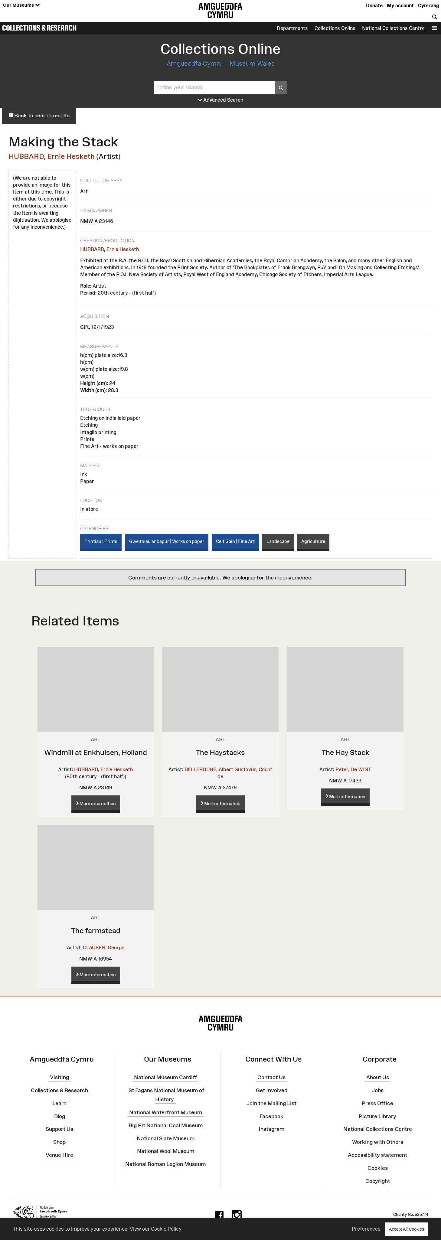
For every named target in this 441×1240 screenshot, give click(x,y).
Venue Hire (59, 1155)
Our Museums (21, 5)
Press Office (377, 1103)
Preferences (366, 1229)
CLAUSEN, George (103, 947)
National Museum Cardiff (165, 1077)
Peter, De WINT (353, 769)
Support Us (59, 1129)
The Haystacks (220, 752)
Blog (59, 1116)
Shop (59, 1142)
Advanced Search (220, 100)
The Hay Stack (345, 752)
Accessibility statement (377, 1155)
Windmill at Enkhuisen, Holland (95, 752)
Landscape (277, 541)
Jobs (378, 1090)
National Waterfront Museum (165, 1112)
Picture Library (377, 1116)
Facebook (271, 1116)
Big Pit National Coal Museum (166, 1125)
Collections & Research (39, 27)
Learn (59, 1103)
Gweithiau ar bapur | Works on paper (166, 541)
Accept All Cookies (406, 1229)
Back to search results (39, 116)
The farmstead (95, 930)
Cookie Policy (166, 1229)
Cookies (378, 1168)
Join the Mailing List (271, 1103)
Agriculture (313, 541)
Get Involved (271, 1090)
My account (400, 5)
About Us (377, 1077)
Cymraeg (428, 5)
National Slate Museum (165, 1138)
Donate (374, 5)
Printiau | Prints (100, 541)
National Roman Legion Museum (165, 1164)
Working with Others (377, 1142)
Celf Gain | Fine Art (235, 541)
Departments (292, 28)
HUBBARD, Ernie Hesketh (51, 156)
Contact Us (271, 1077)
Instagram (271, 1129)
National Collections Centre (393, 28)
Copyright (377, 1181)
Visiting (59, 1077)
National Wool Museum (165, 1151)
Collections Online (335, 28)
